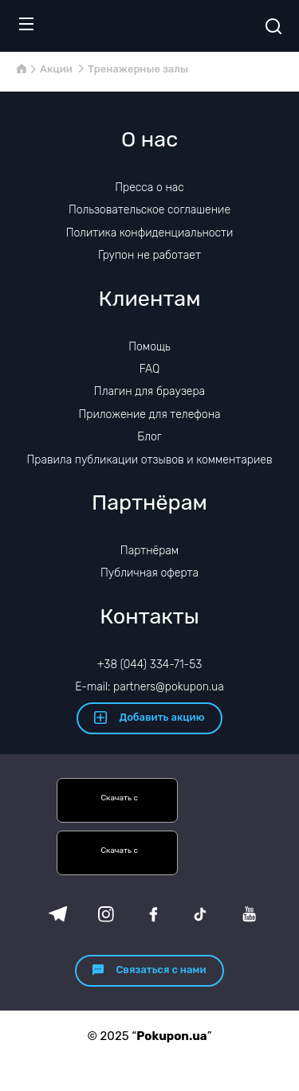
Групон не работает (149, 255)
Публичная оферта (149, 573)
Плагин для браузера (149, 391)
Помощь (149, 347)
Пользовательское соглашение (149, 210)
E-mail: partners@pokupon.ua (149, 687)
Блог (149, 437)
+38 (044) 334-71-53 (150, 664)
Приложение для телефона (149, 414)
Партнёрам (149, 550)
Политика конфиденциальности (150, 233)
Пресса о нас (149, 187)
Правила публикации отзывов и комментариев (150, 460)
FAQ (150, 369)
